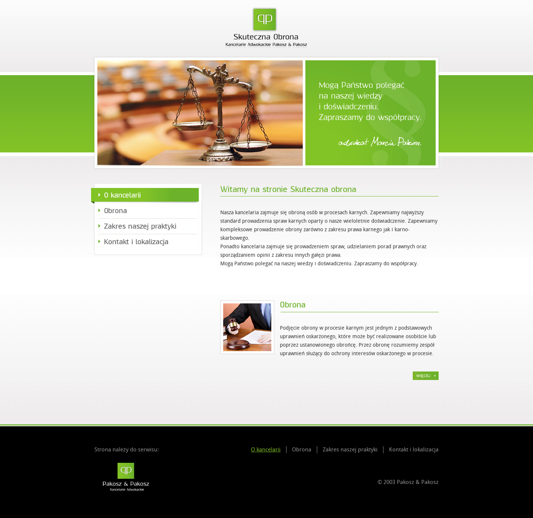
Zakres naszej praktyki (140, 226)
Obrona (115, 211)
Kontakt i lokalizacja (136, 242)
